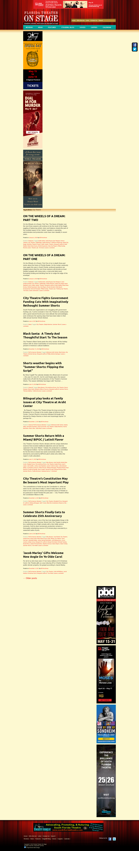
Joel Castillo (30, 466)
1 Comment (53, 471)
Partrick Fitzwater (35, 288)
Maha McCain (42, 467)
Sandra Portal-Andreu (36, 543)
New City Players (52, 246)
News (40, 27)
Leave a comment (50, 247)
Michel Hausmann (43, 246)
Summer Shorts (57, 324)
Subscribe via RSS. (39, 845)
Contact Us (93, 20)
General (30, 387)
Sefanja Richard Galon (60, 469)
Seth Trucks (43, 503)
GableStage (39, 242)
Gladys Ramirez (46, 242)
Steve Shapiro (56, 543)
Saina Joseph (41, 469)
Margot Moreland (52, 542)
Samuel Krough (49, 469)
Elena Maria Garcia (42, 538)
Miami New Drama (32, 246)
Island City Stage (59, 283)
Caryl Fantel (57, 536)
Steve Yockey (63, 543)
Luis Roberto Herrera (32, 467)
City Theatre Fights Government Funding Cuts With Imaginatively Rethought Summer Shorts (45, 301)
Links (87, 20)
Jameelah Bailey (32, 540)
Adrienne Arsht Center (52, 352)
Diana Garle (31, 389)
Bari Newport (57, 240)
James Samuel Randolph (44, 540)
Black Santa (62, 352)
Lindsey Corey (31, 542)
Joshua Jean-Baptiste (40, 466)
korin (30, 285)
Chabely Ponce (31, 464)
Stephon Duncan (47, 543)
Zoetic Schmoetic (34, 290)
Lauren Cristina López (52, 466)
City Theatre (31, 242)
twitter (114, 839)
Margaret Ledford (59, 244)
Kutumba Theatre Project (34, 244)
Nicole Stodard (51, 287)
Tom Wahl (35, 545)
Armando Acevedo (32, 426)
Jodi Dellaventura (56, 540)
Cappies (94, 27)
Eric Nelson (58, 538)
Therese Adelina (27, 391)
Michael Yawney (62, 542)
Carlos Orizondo (41, 426)
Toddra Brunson (37, 391)
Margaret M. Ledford (41, 542)
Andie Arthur (41, 240)
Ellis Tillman (51, 538)
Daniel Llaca (26, 538)
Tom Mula (50, 573)
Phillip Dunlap (61, 246)
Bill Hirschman (43, 237)
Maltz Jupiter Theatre (47, 244)
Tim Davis (41, 247)
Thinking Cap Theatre (62, 288)
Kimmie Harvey (32, 354)
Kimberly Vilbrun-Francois (42, 389)
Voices (82, 27)
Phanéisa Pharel (61, 467)
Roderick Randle (32, 469)
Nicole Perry (26, 543)
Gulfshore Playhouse (56, 242)
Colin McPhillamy (58, 571)
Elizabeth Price (58, 501)
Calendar (107, 27)
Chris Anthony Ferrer (50, 387)
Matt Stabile (58, 285)
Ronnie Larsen (27, 247)
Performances (32, 352)
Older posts (30, 578)
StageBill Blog (67, 27)
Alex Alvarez (41, 387)
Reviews (29, 27)
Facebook (109, 839)
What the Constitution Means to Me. (56, 503)
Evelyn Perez (57, 464)
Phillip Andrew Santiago (53, 354)
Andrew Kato (41, 281)
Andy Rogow (49, 240)
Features (52, 27)
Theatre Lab (34, 247)
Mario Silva (32, 428)
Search (101, 20)
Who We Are (80, 20)
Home (73, 20)
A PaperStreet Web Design (32, 847)
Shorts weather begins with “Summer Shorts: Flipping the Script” (43, 366)
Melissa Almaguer (51, 467)
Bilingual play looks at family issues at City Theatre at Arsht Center (44, 402)
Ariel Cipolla (57, 462)
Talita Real (38, 428)
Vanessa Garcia (45, 471)
